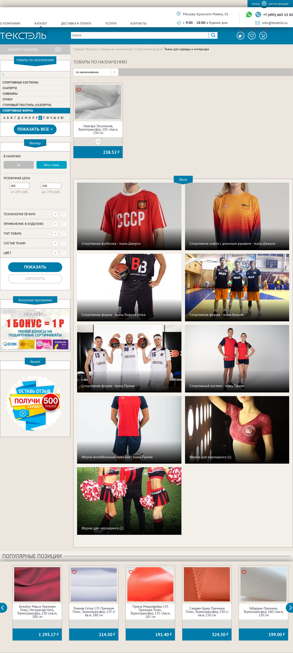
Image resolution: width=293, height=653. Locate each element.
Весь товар (51, 165)
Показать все (35, 129)
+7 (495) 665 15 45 (278, 14)
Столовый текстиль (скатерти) (26, 105)
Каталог (40, 23)
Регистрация (278, 3)
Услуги (111, 23)
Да (19, 165)
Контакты (138, 23)
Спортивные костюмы (20, 82)
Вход (256, 3)
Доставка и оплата (76, 23)
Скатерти (9, 88)
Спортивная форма (17, 111)
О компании (10, 23)
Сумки (7, 99)
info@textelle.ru (275, 22)
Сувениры (10, 94)
